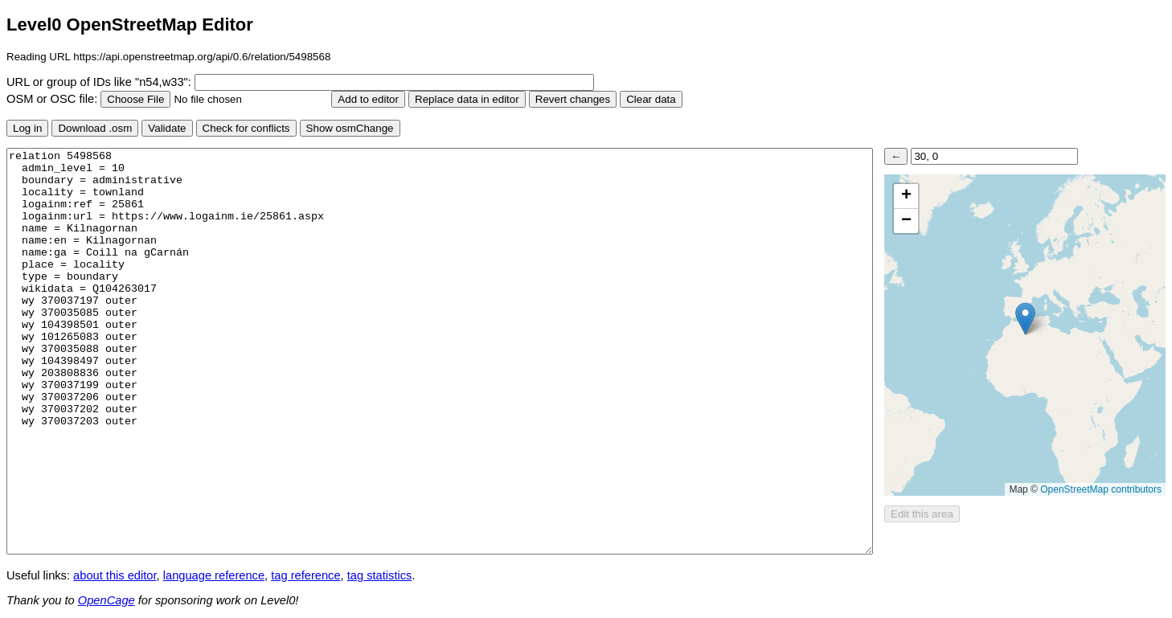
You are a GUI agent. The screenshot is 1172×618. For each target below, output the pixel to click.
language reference (213, 575)
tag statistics (379, 575)
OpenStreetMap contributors (1101, 489)
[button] (1025, 318)
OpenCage (106, 600)
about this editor (114, 575)
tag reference (305, 575)
